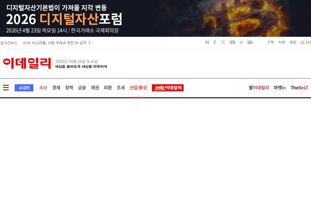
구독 (270, 42)
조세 (121, 87)
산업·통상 (138, 87)
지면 (281, 42)
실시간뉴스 (8, 42)
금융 (82, 87)
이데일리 (55, 63)
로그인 (306, 42)
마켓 (280, 87)
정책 (69, 87)
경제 (56, 87)
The (299, 87)
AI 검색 (24, 88)
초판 (292, 42)
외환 (108, 87)
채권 (95, 87)
